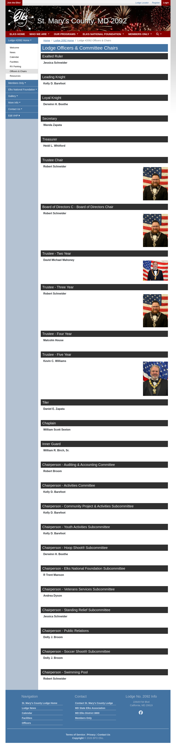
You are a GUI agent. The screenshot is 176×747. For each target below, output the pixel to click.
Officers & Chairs (18, 71)
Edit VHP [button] (14, 115)
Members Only (83, 718)
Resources (15, 76)
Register (156, 3)
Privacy (91, 734)
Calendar (14, 57)
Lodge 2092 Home (63, 40)
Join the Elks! (14, 3)
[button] (158, 34)
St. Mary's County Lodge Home (39, 703)
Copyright (78, 738)
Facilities (14, 62)
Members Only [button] (16, 83)
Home (46, 40)
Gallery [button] (12, 96)
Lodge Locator (142, 3)
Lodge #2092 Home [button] (18, 40)
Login (166, 3)
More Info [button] (13, 102)
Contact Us (103, 734)
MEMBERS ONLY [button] (139, 34)
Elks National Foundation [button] (21, 89)
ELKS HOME (17, 34)
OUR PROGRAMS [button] (65, 34)
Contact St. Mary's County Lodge (94, 703)
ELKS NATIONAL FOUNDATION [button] (102, 34)
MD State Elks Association (90, 708)
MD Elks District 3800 (87, 713)
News (12, 52)
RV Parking (15, 66)
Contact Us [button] (14, 109)
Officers (26, 723)
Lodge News (29, 708)
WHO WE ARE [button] (38, 34)
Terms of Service (75, 734)
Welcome (14, 47)
